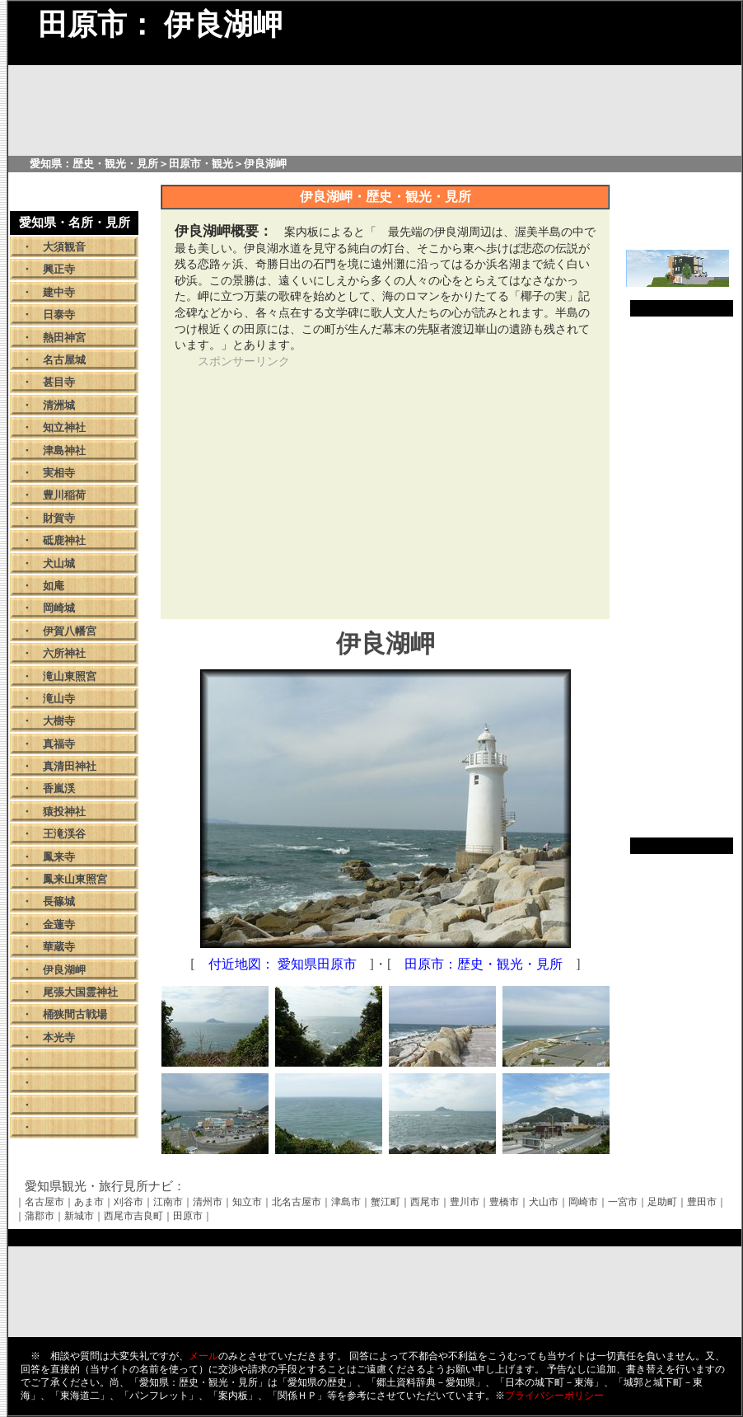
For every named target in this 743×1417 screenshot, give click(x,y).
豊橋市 (504, 1202)
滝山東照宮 (69, 676)
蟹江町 (385, 1202)
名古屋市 (44, 1202)
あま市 (89, 1202)
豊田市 (702, 1202)
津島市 (346, 1202)
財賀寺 (59, 518)
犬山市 (543, 1202)
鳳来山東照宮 (75, 879)
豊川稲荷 (64, 495)
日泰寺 (59, 314)
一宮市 (623, 1202)
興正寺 (59, 269)
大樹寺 (59, 721)
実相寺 (59, 473)
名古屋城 (64, 360)
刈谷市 (128, 1202)
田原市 (188, 1216)
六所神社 (64, 653)
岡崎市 (583, 1202)
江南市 (168, 1202)
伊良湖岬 (64, 970)
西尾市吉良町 (133, 1216)
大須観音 (64, 247)
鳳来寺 (59, 857)
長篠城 (59, 901)
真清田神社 (69, 766)
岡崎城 (59, 608)
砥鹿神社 (64, 540)
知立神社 (64, 427)
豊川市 (464, 1202)
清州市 (207, 1202)
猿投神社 (64, 811)
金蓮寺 (59, 924)
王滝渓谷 (64, 834)
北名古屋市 (296, 1202)
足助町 (662, 1202)
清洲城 (59, 405)
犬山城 (59, 563)
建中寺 (59, 292)
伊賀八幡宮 (69, 631)
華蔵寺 (59, 947)
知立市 (247, 1202)
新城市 (79, 1216)
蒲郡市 (39, 1216)
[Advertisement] (327, 484)
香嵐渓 (59, 788)
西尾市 (425, 1202)
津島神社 (64, 450)
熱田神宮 (64, 337)
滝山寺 (59, 698)
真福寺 (59, 744)
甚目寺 (59, 382)
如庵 (53, 585)
